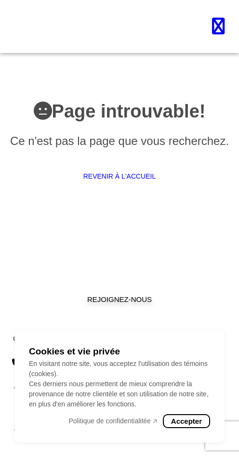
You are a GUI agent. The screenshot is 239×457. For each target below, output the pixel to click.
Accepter (186, 421)
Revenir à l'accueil (119, 176)
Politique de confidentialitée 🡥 (112, 421)
